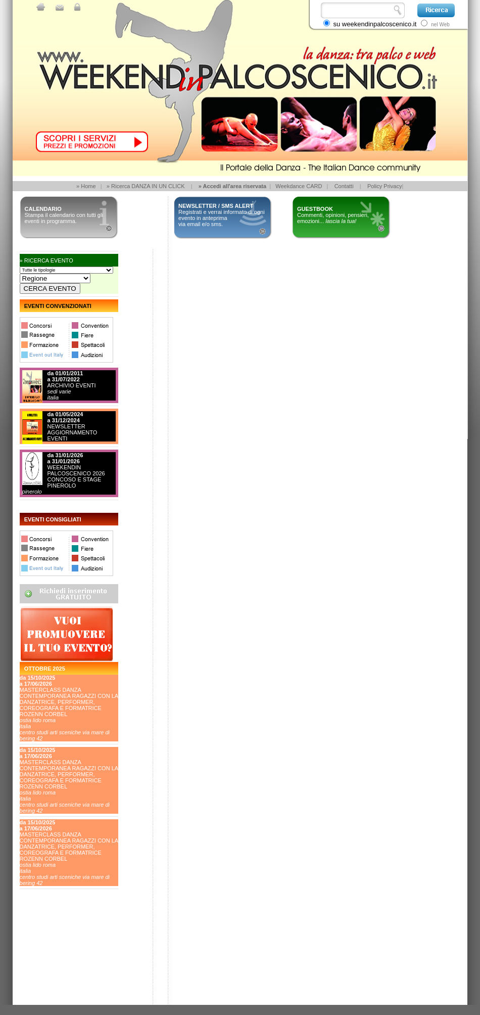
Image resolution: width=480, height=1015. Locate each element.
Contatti (344, 186)
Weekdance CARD (298, 186)
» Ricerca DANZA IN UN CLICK (146, 186)
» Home (86, 186)
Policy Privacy (384, 186)
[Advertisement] (65, 967)
